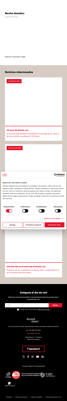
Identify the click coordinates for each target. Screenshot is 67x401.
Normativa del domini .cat (53, 397)
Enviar (55, 305)
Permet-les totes (54, 225)
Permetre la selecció (33, 225)
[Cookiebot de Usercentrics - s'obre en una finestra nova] (55, 175)
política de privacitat (44, 309)
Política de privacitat (21, 397)
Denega (12, 225)
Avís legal (9, 397)
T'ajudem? (33, 349)
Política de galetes (36, 397)
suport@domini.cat (33, 333)
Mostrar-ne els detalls (52, 218)
